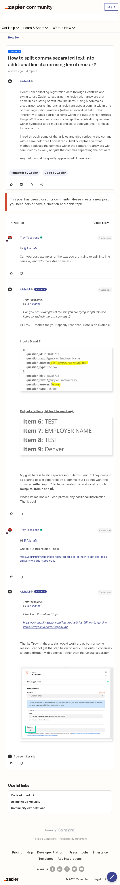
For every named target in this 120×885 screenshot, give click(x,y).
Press (73, 852)
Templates (46, 858)
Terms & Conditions (45, 838)
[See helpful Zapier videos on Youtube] (81, 869)
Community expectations (28, 808)
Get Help (11, 27)
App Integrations (70, 858)
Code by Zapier (55, 172)
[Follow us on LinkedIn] (59, 869)
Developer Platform (51, 852)
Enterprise (100, 852)
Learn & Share (36, 27)
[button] (111, 7)
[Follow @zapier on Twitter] (74, 869)
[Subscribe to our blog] (67, 869)
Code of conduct (22, 795)
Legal (97, 879)
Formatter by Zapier (24, 172)
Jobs (85, 852)
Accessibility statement (73, 838)
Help (29, 852)
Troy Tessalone (29, 237)
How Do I (14, 37)
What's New (64, 27)
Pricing (17, 852)
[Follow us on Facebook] (52, 869)
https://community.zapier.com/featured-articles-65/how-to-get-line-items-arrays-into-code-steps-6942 (64, 558)
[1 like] (21, 756)
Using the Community (25, 801)
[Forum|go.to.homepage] (29, 7)
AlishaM (25, 81)
